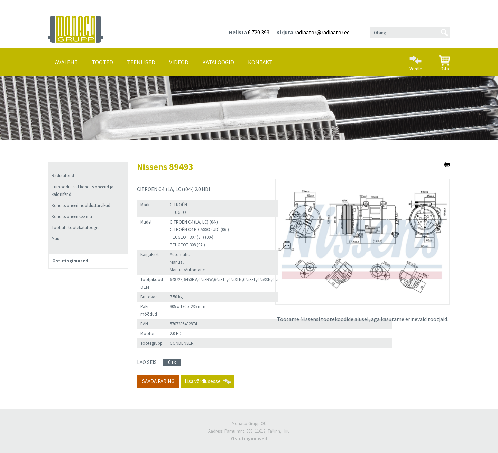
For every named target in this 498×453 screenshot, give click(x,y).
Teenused (141, 62)
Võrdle (415, 60)
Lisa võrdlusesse (203, 381)
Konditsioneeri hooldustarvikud (81, 205)
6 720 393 (258, 32)
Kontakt (260, 62)
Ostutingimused (70, 261)
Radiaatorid (63, 176)
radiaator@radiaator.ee (322, 32)
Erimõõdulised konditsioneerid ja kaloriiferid (82, 190)
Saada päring (158, 381)
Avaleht (66, 62)
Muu (55, 239)
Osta (444, 60)
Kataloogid (218, 62)
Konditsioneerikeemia (72, 216)
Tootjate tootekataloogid (76, 227)
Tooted (102, 62)
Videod (178, 62)
